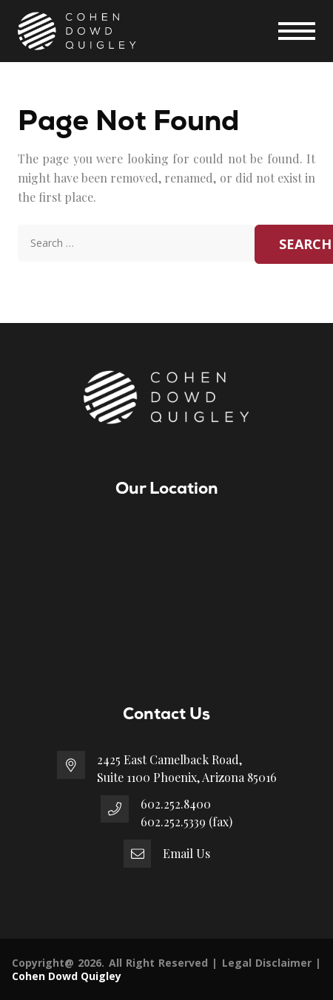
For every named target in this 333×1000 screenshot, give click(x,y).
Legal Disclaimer (267, 963)
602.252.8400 (176, 804)
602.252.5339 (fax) (186, 821)
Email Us (186, 853)
